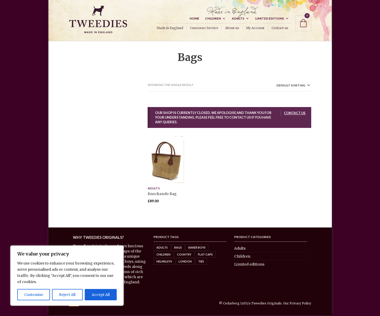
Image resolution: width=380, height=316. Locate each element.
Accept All (101, 294)
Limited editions (269, 19)
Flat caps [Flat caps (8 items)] (205, 255)
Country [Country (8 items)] (184, 255)
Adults (238, 19)
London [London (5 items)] (185, 262)
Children (213, 19)
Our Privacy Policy (297, 304)
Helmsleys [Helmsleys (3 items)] (164, 262)
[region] (67, 275)
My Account (255, 29)
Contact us (280, 29)
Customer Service (204, 29)
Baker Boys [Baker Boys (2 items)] (197, 248)
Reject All (67, 294)
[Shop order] (284, 86)
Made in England (170, 29)
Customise (33, 294)
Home (194, 19)
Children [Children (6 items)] (163, 255)
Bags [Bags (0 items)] (178, 248)
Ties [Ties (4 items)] (201, 262)
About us (232, 29)
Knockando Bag (162, 194)
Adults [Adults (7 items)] (162, 248)
